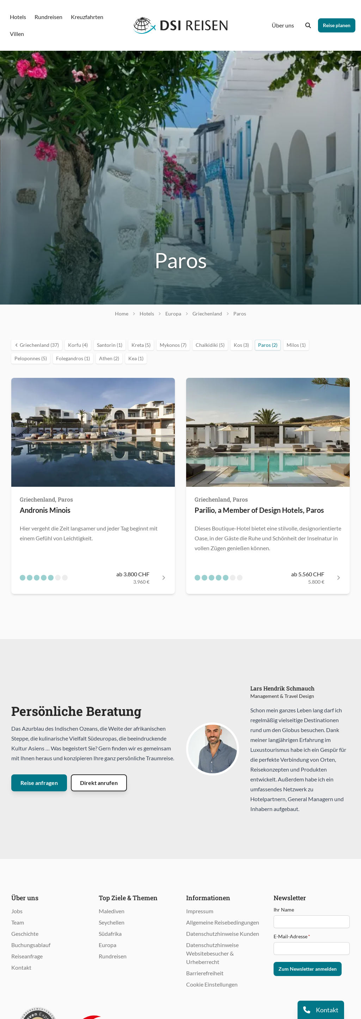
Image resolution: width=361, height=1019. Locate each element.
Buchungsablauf (30, 944)
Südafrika (110, 933)
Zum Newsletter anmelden (308, 969)
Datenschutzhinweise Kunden (222, 933)
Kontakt (21, 967)
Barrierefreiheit (205, 973)
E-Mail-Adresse (292, 936)
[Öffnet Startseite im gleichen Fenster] (181, 25)
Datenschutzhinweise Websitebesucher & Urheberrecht (212, 953)
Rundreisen (113, 956)
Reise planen (336, 25)
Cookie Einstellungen (212, 984)
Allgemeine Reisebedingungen (222, 922)
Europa (107, 944)
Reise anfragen (39, 782)
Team (17, 922)
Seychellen (111, 922)
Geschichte (24, 933)
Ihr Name (284, 910)
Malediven (111, 911)
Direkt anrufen (99, 782)
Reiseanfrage (27, 956)
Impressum (199, 911)
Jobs (17, 911)
